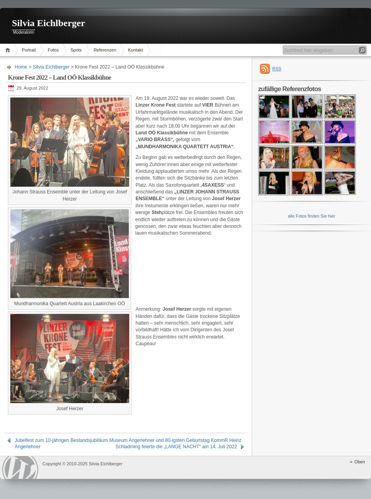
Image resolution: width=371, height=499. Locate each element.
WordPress (20, 467)
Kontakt (135, 50)
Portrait (29, 50)
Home (9, 50)
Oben (359, 461)
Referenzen (105, 50)
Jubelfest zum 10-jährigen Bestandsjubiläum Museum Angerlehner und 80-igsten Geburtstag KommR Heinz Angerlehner (128, 441)
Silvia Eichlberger (48, 23)
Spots (76, 50)
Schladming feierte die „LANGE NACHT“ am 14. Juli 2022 (176, 446)
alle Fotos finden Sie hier (311, 216)
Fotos (53, 50)
